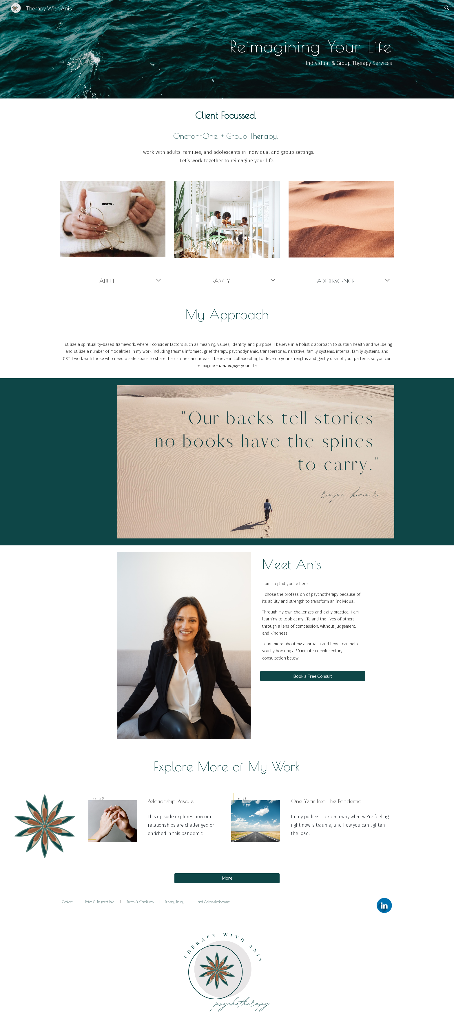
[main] (227, 49)
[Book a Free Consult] (312, 676)
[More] (227, 878)
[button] (447, 8)
